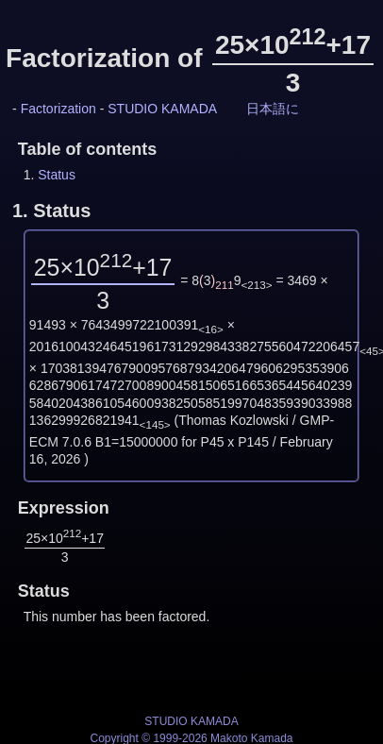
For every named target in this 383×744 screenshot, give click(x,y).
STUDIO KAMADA (162, 108)
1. (51, 210)
